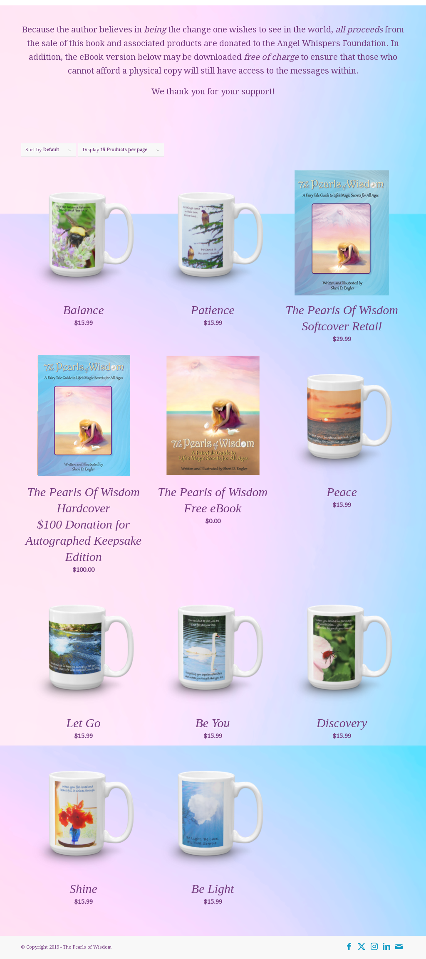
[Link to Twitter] (361, 946)
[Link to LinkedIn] (386, 946)
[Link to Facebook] (349, 946)
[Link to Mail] (399, 946)
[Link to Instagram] (374, 946)
